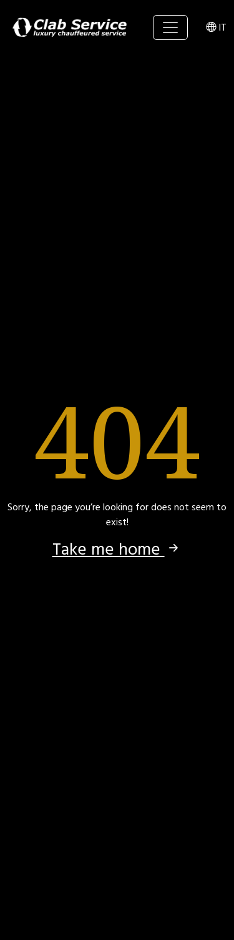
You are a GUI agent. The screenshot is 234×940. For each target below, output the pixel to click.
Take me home (117, 550)
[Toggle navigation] (170, 27)
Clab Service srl (69, 27)
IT (216, 27)
